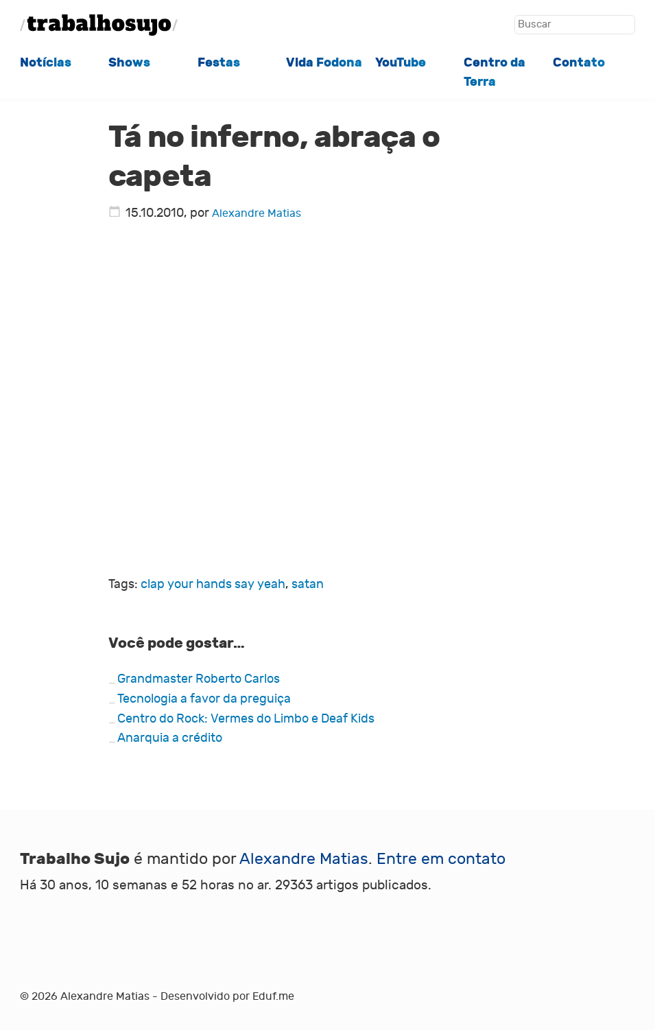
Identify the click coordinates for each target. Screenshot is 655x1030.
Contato (579, 62)
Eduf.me (273, 996)
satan (307, 584)
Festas (219, 62)
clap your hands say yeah (213, 584)
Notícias (45, 62)
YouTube (400, 62)
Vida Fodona (324, 62)
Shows (129, 62)
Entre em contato (441, 859)
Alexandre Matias (256, 213)
